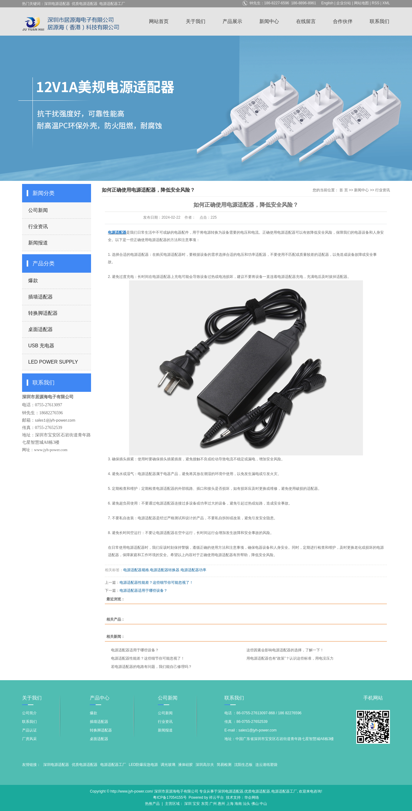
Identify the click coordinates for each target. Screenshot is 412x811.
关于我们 (195, 21)
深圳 (188, 803)
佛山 (255, 803)
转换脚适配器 (43, 313)
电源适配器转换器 (164, 570)
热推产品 (152, 803)
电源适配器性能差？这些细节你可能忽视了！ (156, 582)
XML (386, 3)
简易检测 (224, 764)
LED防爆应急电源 (143, 764)
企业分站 (343, 3)
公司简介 (29, 713)
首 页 (343, 190)
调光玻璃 (168, 764)
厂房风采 (29, 739)
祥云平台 (216, 797)
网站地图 (361, 3)
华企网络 (251, 797)
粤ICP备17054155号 (169, 797)
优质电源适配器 (84, 4)
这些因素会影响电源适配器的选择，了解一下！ (285, 650)
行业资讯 (38, 226)
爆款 (33, 280)
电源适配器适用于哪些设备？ (143, 590)
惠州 (221, 803)
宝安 (196, 803)
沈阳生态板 (243, 764)
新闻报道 (38, 242)
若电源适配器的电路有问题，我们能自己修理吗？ (151, 667)
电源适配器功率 (193, 570)
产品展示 (232, 21)
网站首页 (159, 21)
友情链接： (31, 764)
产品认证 (29, 730)
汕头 (246, 803)
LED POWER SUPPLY (53, 362)
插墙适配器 (40, 296)
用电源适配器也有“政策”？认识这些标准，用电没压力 (290, 658)
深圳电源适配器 (57, 4)
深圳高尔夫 (205, 764)
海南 (238, 803)
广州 (213, 803)
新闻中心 (269, 21)
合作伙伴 (343, 21)
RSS (376, 3)
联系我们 (379, 21)
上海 (230, 803)
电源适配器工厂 (112, 4)
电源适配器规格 (136, 570)
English (327, 3)
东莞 (204, 803)
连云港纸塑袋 (266, 764)
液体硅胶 (185, 764)
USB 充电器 (41, 345)
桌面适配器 (40, 329)
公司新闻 (38, 210)
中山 (263, 803)
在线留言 (306, 21)
